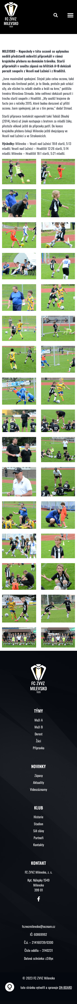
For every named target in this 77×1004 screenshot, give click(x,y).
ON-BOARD (65, 987)
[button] (56, 15)
